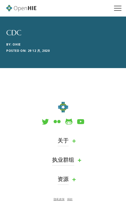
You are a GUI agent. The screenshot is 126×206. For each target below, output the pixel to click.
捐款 (70, 199)
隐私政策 (59, 199)
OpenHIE (21, 8)
